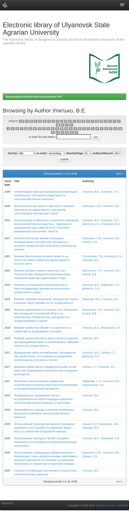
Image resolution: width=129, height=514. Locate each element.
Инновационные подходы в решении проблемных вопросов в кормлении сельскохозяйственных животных (44, 413)
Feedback (122, 505)
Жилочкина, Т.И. (92, 270)
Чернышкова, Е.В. (93, 384)
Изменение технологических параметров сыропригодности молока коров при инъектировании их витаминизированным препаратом (46, 385)
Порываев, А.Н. (110, 438)
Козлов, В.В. (89, 274)
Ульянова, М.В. (91, 299)
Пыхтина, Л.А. (110, 191)
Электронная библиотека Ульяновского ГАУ (34, 96)
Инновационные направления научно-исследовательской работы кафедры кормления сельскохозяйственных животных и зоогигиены (43, 399)
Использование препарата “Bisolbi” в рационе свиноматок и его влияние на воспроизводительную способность (45, 442)
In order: (42, 153)
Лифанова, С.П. (110, 284)
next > (119, 173)
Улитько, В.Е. (90, 191)
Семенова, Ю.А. (111, 223)
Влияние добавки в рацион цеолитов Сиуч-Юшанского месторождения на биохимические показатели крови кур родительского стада (42, 274)
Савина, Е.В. (90, 241)
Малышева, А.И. (111, 327)
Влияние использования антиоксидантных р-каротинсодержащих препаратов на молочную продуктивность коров (42, 288)
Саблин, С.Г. (108, 352)
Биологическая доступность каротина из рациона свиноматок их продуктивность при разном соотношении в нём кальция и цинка (44, 209)
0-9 (21, 121)
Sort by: (13, 153)
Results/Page (75, 153)
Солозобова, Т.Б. (92, 256)
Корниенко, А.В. (91, 205)
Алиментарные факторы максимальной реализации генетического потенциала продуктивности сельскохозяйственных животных (45, 195)
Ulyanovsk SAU (105, 505)
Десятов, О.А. (91, 223)
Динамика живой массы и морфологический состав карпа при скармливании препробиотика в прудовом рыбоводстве (45, 370)
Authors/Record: (103, 153)
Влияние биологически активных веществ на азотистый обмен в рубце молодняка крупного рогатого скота (42, 260)
